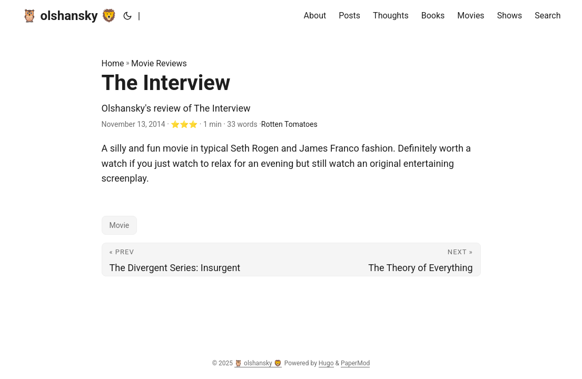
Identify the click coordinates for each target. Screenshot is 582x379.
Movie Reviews (159, 63)
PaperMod (355, 363)
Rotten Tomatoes (289, 124)
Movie (120, 225)
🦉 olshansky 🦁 (69, 15)
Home (113, 63)
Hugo (326, 363)
